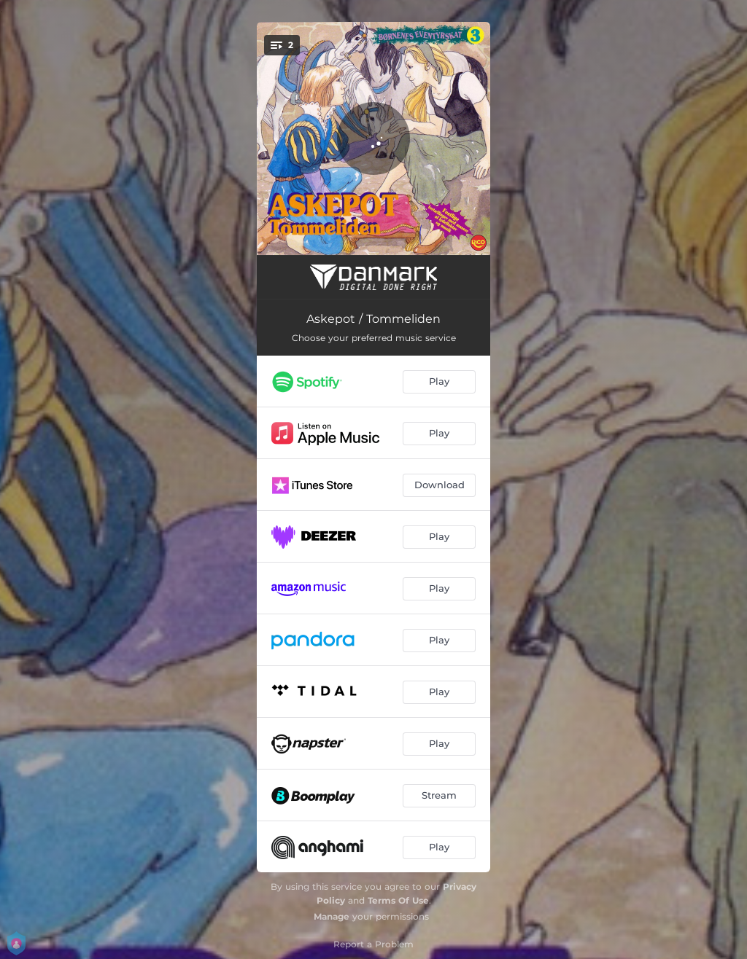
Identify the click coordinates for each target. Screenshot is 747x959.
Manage (331, 916)
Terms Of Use (398, 900)
